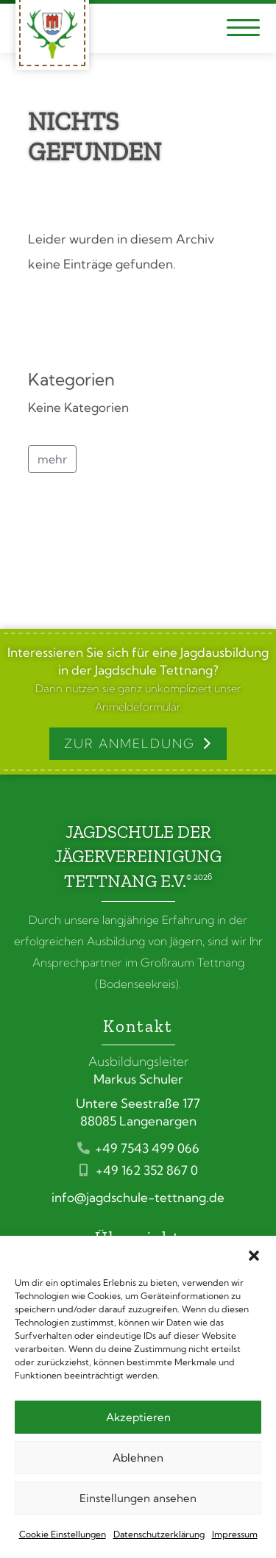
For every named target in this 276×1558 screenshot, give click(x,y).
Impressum (235, 1534)
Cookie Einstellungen (62, 1534)
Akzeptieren (138, 1417)
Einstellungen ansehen (138, 1498)
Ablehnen (138, 1458)
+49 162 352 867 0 (138, 1170)
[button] (254, 1254)
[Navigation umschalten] (243, 28)
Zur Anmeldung (129, 743)
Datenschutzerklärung (159, 1534)
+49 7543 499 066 (138, 1148)
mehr (52, 459)
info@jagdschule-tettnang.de (138, 1197)
